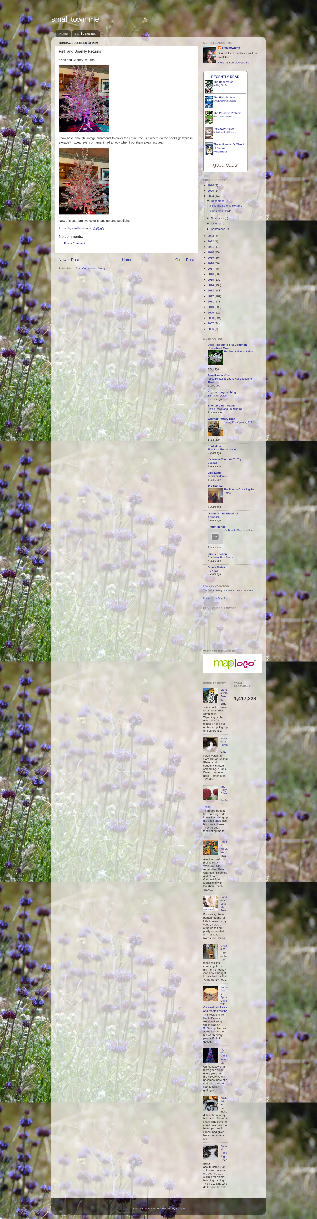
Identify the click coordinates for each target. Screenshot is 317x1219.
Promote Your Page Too (215, 598)
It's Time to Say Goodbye (239, 530)
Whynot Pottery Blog (222, 418)
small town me (75, 19)
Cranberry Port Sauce (221, 557)
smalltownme (231, 47)
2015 (211, 279)
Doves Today (216, 567)
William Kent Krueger (226, 132)
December (218, 200)
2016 (211, 274)
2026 (211, 185)
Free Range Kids (219, 375)
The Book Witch (223, 81)
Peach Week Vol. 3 (223, 847)
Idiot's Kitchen (217, 554)
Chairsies (223, 947)
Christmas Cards (220, 211)
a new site (214, 516)
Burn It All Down (217, 395)
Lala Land (214, 472)
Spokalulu (214, 446)
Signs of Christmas (223, 1054)
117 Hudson (216, 486)
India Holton (221, 152)
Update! (212, 462)
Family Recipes (85, 33)
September (218, 228)
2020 (211, 252)
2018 (211, 263)
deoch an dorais (217, 476)
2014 (211, 285)
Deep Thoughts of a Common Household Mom (227, 346)
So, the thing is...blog (222, 392)
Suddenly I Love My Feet (223, 904)
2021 (211, 246)
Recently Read (225, 77)
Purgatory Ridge (224, 128)
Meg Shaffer (221, 85)
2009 (211, 312)
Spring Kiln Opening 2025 (239, 422)
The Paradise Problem (227, 113)
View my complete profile (233, 62)
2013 (211, 290)
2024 (211, 196)
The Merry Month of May (238, 351)
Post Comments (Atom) (90, 268)
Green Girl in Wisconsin (224, 513)
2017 (211, 268)
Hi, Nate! (213, 570)
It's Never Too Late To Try (225, 459)
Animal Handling (223, 1151)
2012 (211, 296)
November (218, 218)
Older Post (184, 260)
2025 (211, 190)
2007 (211, 323)
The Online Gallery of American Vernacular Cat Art (228, 590)
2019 (211, 257)
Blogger (181, 1208)
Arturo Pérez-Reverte (226, 101)
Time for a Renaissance (222, 449)
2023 (211, 235)
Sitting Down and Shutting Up (225, 408)
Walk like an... (223, 1101)
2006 (211, 329)
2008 (211, 318)
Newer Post (69, 260)
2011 (211, 301)
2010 (211, 306)
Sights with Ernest (224, 694)
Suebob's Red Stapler (222, 405)
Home (63, 33)
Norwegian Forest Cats (224, 745)
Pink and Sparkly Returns (226, 205)
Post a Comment (74, 243)
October (216, 223)
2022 (211, 241)
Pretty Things (217, 526)
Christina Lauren (223, 116)
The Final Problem (225, 97)
